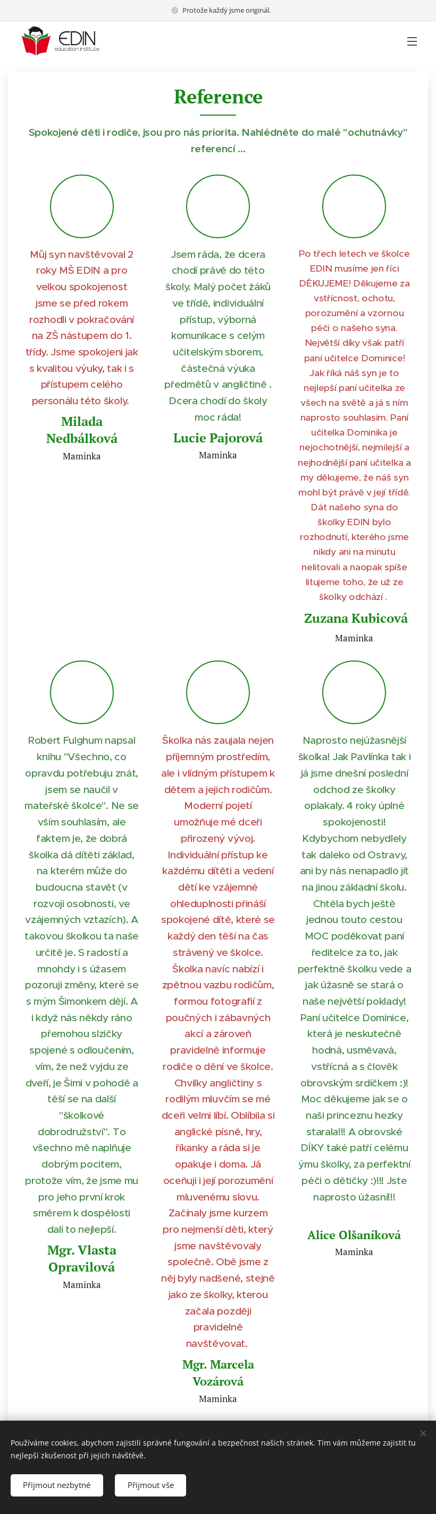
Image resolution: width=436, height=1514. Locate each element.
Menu (412, 41)
